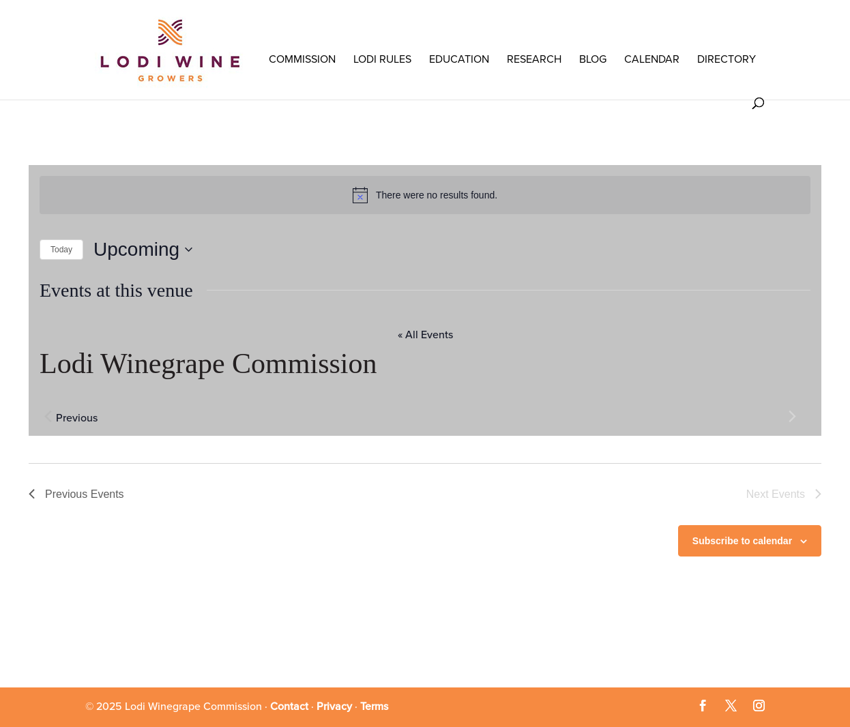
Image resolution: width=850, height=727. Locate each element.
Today (61, 249)
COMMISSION (302, 59)
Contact (289, 706)
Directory (726, 59)
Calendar (651, 59)
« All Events (425, 335)
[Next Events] (792, 417)
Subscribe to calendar (742, 540)
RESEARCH (534, 59)
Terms (374, 706)
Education (459, 59)
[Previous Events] (48, 417)
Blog (592, 59)
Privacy (334, 706)
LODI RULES (382, 59)
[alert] (425, 195)
